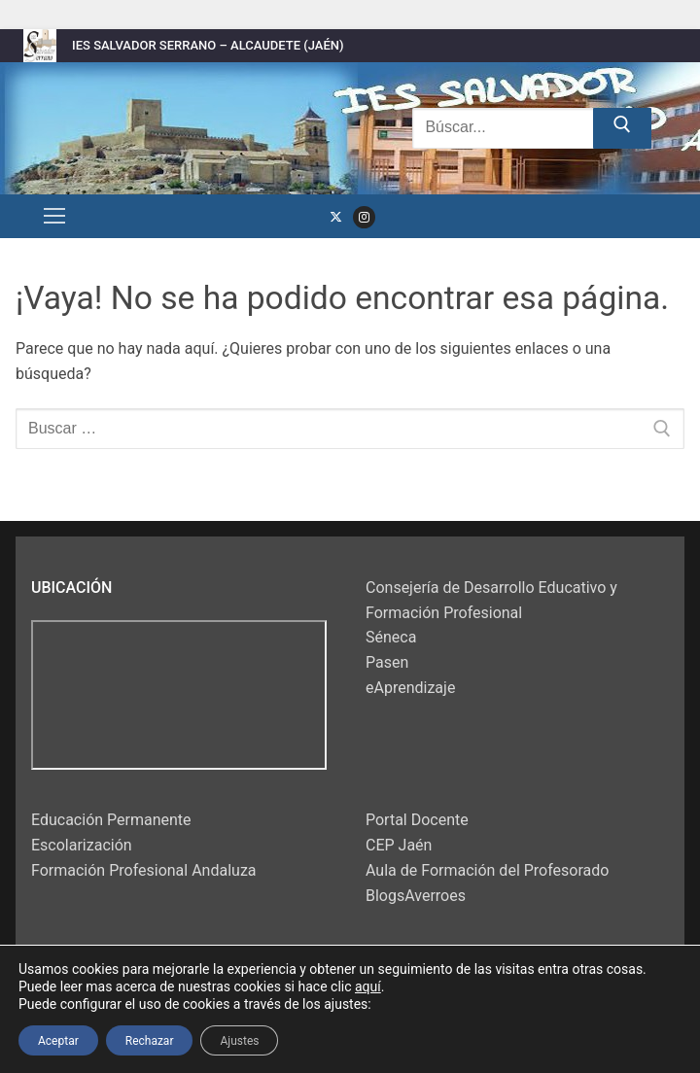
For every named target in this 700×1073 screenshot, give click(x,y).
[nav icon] (54, 216)
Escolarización (81, 845)
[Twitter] (336, 217)
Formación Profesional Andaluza (144, 870)
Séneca (391, 637)
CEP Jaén (399, 845)
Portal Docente (417, 820)
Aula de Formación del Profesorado (487, 870)
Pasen (387, 662)
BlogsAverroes (416, 895)
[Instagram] (364, 217)
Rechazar (149, 1040)
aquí (368, 986)
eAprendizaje (410, 687)
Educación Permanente (111, 820)
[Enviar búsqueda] (622, 128)
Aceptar (58, 1040)
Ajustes (239, 1040)
